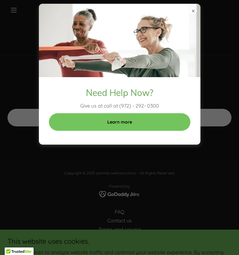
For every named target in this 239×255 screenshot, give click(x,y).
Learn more (119, 122)
